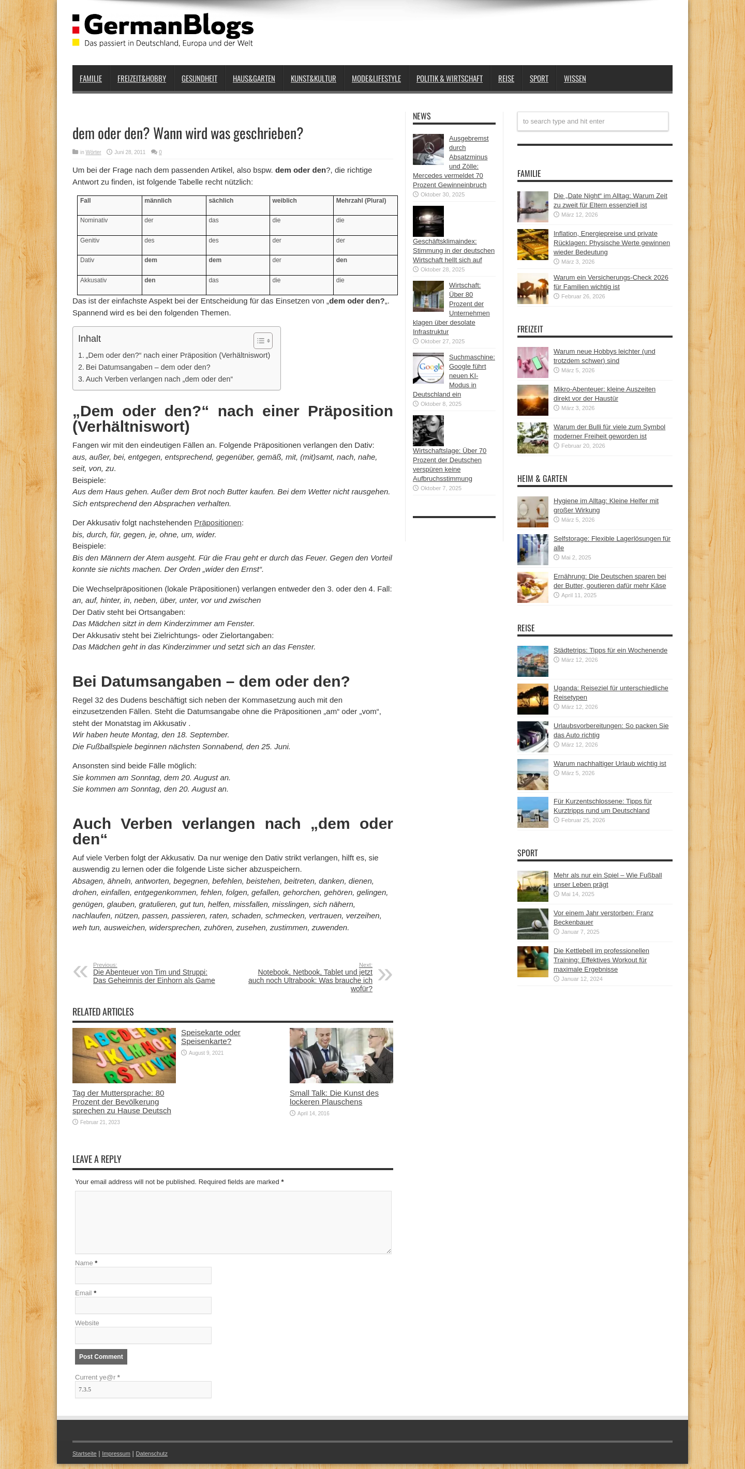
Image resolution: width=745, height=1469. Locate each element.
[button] (258, 341)
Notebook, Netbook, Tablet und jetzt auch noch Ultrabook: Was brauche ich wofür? (309, 977)
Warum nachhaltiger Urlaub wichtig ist (610, 763)
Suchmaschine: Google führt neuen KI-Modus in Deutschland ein (454, 375)
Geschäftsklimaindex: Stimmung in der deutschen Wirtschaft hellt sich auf (454, 250)
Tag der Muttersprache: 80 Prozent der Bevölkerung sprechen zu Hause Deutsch (121, 1101)
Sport (539, 78)
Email (83, 1298)
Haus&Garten (254, 78)
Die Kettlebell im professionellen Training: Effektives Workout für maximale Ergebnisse (601, 960)
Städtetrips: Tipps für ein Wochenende (610, 650)
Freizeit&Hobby (141, 78)
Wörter (93, 152)
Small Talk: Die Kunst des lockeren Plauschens (334, 1097)
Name (84, 1268)
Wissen (575, 78)
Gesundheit (199, 78)
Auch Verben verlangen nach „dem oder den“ (159, 379)
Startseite (86, 1458)
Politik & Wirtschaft (449, 78)
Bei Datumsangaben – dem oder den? (148, 367)
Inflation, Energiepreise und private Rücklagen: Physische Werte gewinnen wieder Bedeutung (612, 243)
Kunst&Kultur (313, 78)
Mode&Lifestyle (376, 78)
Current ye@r (97, 1382)
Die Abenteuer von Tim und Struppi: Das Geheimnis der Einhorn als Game (156, 973)
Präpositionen (218, 522)
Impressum (123, 1458)
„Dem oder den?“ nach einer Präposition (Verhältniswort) (178, 355)
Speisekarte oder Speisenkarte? (211, 1037)
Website (87, 1328)
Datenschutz (163, 1458)
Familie (91, 78)
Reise (506, 78)
